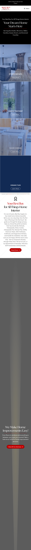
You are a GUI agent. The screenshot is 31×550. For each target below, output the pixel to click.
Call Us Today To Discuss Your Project (15, 2)
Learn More (15, 77)
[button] (15, 250)
